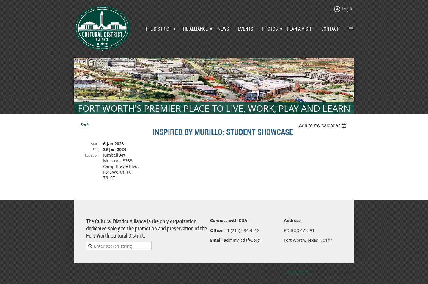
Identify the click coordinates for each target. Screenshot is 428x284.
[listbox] (323, 125)
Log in (348, 9)
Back (84, 124)
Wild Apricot (296, 272)
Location (92, 155)
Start (95, 143)
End (95, 149)
